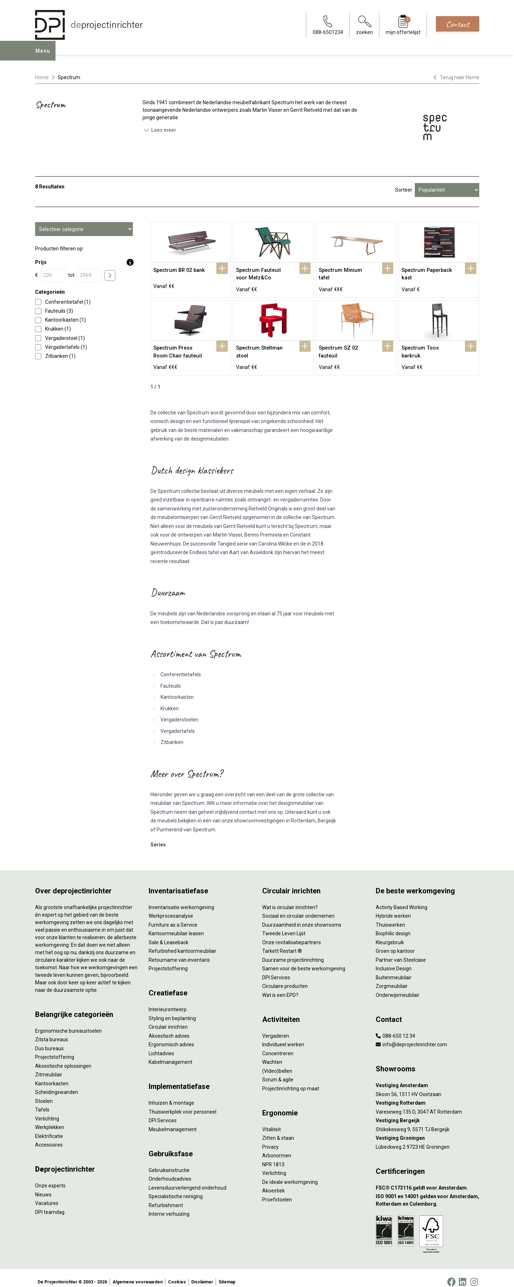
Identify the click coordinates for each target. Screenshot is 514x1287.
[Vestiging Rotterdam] (427, 1095)
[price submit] (110, 275)
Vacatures (46, 1195)
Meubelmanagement (173, 1121)
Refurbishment (166, 1197)
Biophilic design (393, 925)
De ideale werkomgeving (290, 1174)
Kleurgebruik (390, 934)
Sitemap (226, 1274)
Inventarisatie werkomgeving (181, 899)
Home (42, 77)
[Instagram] (474, 1274)
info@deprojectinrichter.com (411, 1036)
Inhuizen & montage (171, 1095)
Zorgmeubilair (392, 978)
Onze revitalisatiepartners (291, 934)
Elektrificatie (49, 1128)
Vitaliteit (271, 1121)
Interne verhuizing (169, 1206)
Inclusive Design (394, 961)
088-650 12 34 (395, 1028)
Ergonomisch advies (171, 1036)
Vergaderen (275, 1028)
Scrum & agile (277, 1072)
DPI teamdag (49, 1204)
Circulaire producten (285, 978)
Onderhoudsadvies (170, 1171)
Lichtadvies (161, 1045)
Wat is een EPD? (280, 987)
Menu (45, 56)
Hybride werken (393, 908)
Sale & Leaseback (168, 934)
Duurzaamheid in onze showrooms (301, 916)
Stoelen (44, 1093)
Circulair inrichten (168, 1019)
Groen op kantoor (395, 943)
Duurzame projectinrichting (293, 952)
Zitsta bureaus (51, 1031)
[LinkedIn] (462, 1274)
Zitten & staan (278, 1130)
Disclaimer (202, 1274)
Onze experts (50, 1178)
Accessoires (49, 1137)
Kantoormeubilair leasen (176, 925)
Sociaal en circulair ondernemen (298, 908)
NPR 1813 (273, 1156)
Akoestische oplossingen (63, 1058)
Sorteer (403, 190)
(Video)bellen (277, 1063)
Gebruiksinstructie (169, 1162)
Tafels (42, 1102)
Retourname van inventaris (179, 952)
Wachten (272, 1054)
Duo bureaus (49, 1040)
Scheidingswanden (56, 1084)
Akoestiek (273, 1183)
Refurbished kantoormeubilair (182, 943)
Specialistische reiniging (176, 1188)
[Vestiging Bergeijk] (427, 1112)
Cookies (177, 1274)
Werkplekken (49, 1119)
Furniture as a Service (173, 916)
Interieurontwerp (168, 1001)
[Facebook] (451, 1274)
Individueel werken (283, 1036)
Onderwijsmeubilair (397, 987)
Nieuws (43, 1186)
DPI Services (163, 1112)
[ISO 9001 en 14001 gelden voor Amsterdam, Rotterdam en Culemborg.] (427, 1192)
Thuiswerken (390, 916)
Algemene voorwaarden (137, 1274)
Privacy (270, 1139)
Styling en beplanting (172, 1010)
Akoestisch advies (169, 1028)
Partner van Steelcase (401, 952)
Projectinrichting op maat (290, 1080)
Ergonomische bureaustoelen (68, 1023)
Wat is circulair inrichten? (290, 899)
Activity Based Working (401, 899)
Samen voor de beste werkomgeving (303, 961)
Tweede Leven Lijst (284, 925)
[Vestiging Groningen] (427, 1130)
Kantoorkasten (51, 1075)
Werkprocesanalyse (171, 908)
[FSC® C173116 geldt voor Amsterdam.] (427, 1179)
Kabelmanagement (170, 1054)
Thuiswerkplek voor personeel (182, 1103)
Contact (457, 24)
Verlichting (47, 1110)
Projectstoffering (54, 1049)
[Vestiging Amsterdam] (427, 1077)
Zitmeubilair (48, 1067)
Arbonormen (276, 1148)
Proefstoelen (277, 1191)
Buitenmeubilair (394, 969)
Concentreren (277, 1045)
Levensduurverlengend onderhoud (187, 1179)
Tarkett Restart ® (282, 943)
